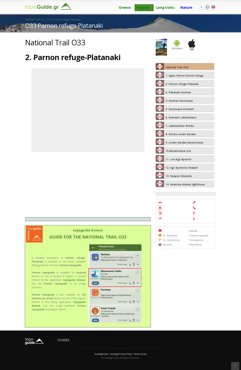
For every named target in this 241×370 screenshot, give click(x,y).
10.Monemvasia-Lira (173, 150)
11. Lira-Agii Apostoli (173, 158)
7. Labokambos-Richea (175, 125)
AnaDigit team (101, 354)
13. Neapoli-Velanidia (174, 175)
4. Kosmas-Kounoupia (174, 100)
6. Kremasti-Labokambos (176, 116)
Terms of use (140, 354)
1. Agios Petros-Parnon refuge (179, 74)
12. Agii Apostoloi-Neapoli (177, 166)
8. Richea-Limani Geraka (176, 133)
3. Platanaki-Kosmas (173, 91)
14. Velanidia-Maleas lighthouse (180, 183)
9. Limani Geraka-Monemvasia (179, 141)
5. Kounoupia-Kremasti (175, 108)
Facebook (201, 7)
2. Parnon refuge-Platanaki (177, 83)
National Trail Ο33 (35, 19)
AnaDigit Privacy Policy (121, 354)
